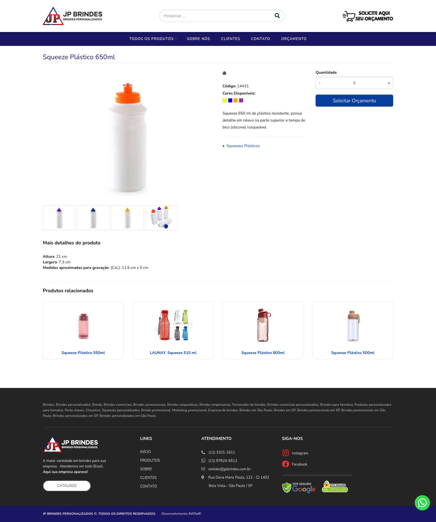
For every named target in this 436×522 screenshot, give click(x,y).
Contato (260, 38)
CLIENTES (148, 477)
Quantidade (326, 72)
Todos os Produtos (151, 38)
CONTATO (148, 486)
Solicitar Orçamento (354, 100)
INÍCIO (145, 451)
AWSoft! (195, 513)
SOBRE (146, 469)
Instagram (300, 453)
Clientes (230, 38)
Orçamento (294, 38)
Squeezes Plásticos (243, 146)
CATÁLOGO (66, 485)
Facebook (299, 464)
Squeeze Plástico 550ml (83, 352)
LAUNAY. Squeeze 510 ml (173, 352)
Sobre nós (198, 38)
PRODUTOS (150, 460)
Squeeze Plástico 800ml (263, 352)
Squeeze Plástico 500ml (353, 352)
